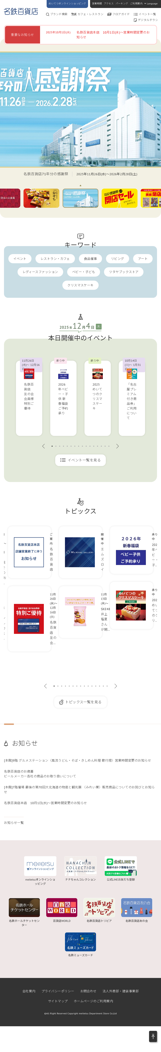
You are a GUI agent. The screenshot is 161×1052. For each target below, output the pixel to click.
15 (105, 446)
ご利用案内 (136, 3)
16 (108, 446)
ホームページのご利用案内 (93, 1001)
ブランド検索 (59, 14)
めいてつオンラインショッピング (67, 3)
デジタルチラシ (148, 20)
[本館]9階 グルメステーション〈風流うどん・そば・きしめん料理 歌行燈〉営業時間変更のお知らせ (77, 760)
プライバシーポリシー (57, 991)
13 (97, 446)
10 (86, 446)
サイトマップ (58, 1001)
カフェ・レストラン (90, 14)
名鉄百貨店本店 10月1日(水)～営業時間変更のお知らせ (45, 803)
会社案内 (28, 991)
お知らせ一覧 (14, 822)
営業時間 (97, 3)
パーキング (122, 3)
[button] (153, 1036)
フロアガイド (121, 14)
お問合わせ (88, 991)
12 (93, 446)
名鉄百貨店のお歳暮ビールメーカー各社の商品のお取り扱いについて (40, 773)
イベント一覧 (147, 14)
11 (89, 446)
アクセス (109, 3)
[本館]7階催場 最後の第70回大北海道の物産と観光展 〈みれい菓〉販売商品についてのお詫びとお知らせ (79, 789)
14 (101, 446)
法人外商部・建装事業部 (121, 991)
